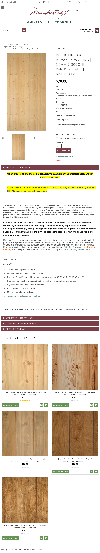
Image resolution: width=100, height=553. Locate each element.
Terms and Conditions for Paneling (23, 296)
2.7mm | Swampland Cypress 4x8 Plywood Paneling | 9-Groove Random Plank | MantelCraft (25, 460)
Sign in (80, 2)
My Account (56, 2)
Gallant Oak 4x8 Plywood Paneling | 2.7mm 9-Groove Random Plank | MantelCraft (25, 526)
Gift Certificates (69, 2)
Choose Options (10, 405)
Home (6, 42)
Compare (42, 2)
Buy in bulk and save (64, 156)
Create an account (92, 2)
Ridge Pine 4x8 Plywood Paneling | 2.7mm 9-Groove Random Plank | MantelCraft (75, 393)
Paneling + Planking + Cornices (16, 44)
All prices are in (8, 2)
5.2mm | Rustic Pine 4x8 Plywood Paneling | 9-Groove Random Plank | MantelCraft (25, 393)
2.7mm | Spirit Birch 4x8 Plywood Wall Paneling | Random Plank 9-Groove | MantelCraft (75, 460)
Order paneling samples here (76, 249)
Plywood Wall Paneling (13, 46)
